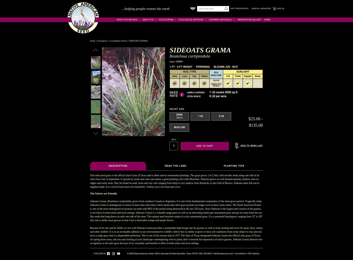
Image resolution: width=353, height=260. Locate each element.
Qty (174, 140)
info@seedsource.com (223, 254)
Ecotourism (167, 20)
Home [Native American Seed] (267, 20)
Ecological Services (192, 20)
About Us (149, 20)
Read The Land (175, 166)
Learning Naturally (222, 20)
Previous (96, 50)
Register (266, 9)
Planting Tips (234, 166)
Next (96, 133)
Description (118, 166)
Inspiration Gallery (249, 20)
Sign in (255, 9)
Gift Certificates (239, 9)
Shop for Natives (128, 20)
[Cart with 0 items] (278, 8)
